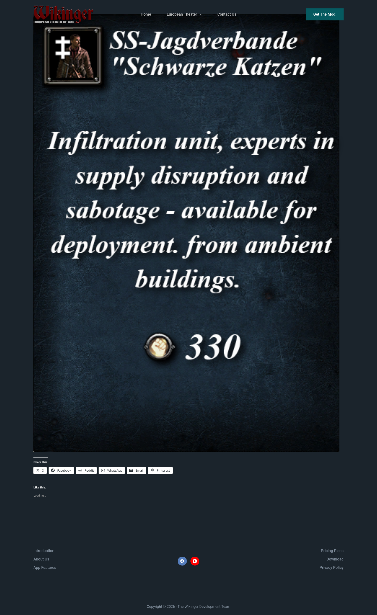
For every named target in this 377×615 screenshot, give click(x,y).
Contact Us (226, 14)
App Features (44, 567)
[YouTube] (195, 561)
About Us (41, 559)
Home (146, 14)
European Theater (185, 14)
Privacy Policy (332, 567)
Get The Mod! (324, 14)
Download (335, 559)
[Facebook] (182, 561)
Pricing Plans (332, 550)
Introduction (43, 550)
